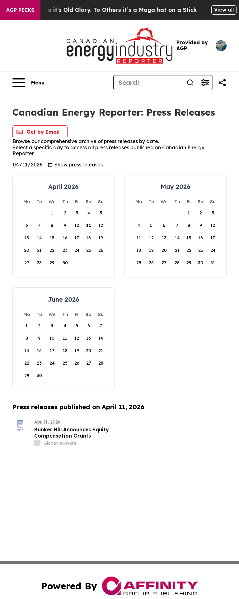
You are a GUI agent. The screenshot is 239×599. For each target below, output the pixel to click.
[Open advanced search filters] (205, 82)
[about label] (37, 443)
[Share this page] (222, 82)
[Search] (148, 82)
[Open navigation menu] (28, 82)
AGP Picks (20, 10)
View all (224, 10)
